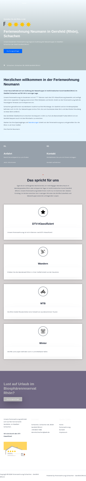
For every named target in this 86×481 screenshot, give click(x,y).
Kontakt (48, 3)
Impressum (59, 3)
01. (5, 146)
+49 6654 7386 (36, 430)
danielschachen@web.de (40, 432)
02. (48, 146)
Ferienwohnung (37, 3)
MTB (43, 303)
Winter (43, 343)
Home (26, 3)
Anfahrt (8, 153)
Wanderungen (34, 122)
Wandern (43, 263)
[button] (75, 3)
